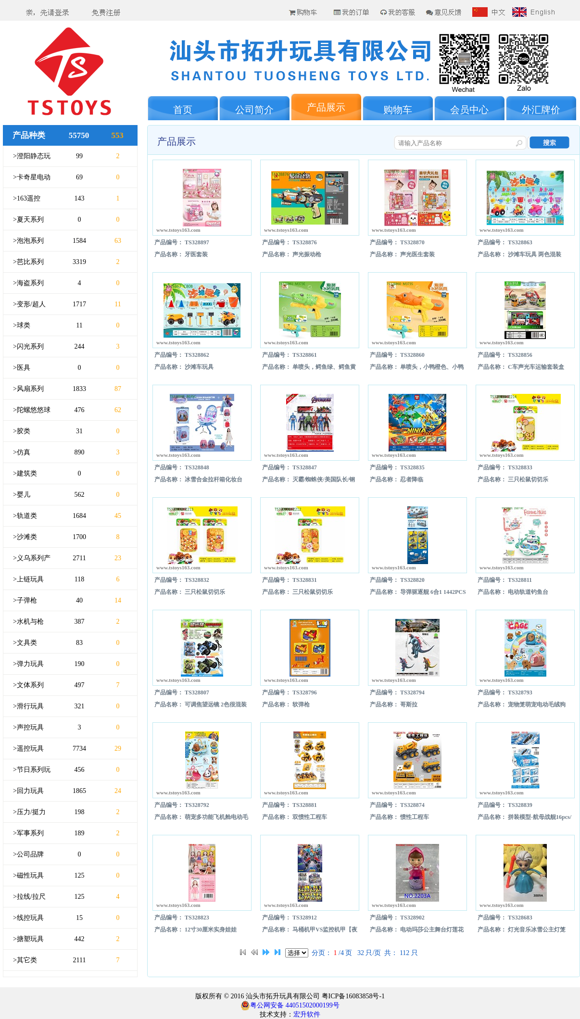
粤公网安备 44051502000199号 (290, 1005)
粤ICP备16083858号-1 (352, 996)
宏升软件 (306, 1014)
